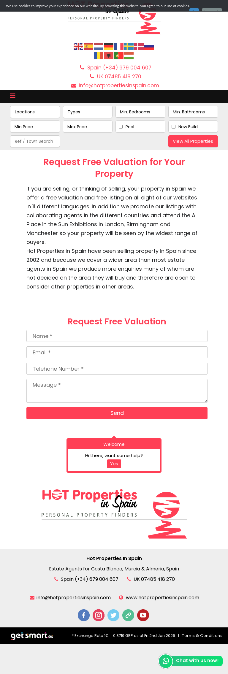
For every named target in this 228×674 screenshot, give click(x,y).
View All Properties (193, 141)
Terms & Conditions (202, 635)
